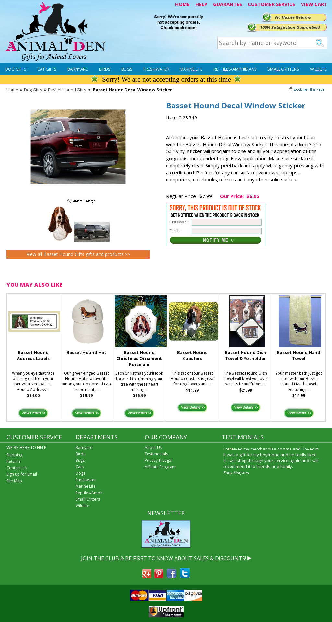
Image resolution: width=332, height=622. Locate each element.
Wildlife (318, 69)
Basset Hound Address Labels (33, 355)
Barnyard (78, 69)
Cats (80, 467)
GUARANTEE (227, 4)
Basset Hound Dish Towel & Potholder (245, 355)
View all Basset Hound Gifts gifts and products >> (78, 254)
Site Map (14, 480)
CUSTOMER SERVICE (271, 4)
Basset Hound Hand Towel (298, 355)
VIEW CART (314, 4)
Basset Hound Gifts (67, 90)
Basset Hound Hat (86, 352)
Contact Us (16, 468)
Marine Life (191, 69)
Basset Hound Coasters (192, 355)
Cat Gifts (47, 69)
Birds (105, 69)
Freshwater (156, 69)
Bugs (127, 69)
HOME (182, 4)
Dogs (80, 473)
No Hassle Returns (293, 17)
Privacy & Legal (158, 460)
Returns (13, 461)
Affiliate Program (160, 467)
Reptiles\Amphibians (235, 69)
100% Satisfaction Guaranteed (290, 27)
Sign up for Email (21, 474)
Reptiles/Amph (89, 492)
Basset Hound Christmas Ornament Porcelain (139, 359)
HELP (201, 4)
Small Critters (283, 69)
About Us (153, 447)
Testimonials (156, 454)
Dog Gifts (16, 69)
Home (12, 90)
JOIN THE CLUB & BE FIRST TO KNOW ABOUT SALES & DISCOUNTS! (163, 558)
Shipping (14, 455)
